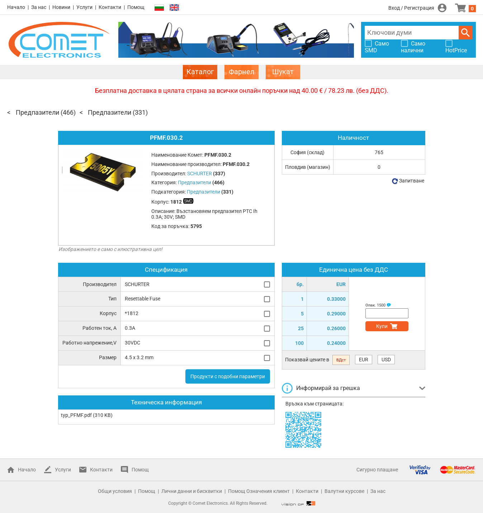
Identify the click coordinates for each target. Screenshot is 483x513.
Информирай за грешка (328, 388)
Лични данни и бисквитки (191, 491)
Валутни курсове (344, 491)
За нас (38, 7)
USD (386, 359)
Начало (16, 7)
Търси (465, 32)
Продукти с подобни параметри (227, 376)
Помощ (136, 7)
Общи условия (115, 491)
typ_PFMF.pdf (76, 415)
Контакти (110, 7)
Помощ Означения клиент (259, 491)
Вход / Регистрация (411, 8)
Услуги (84, 7)
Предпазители (37, 112)
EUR (363, 359)
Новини (61, 7)
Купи (382, 326)
